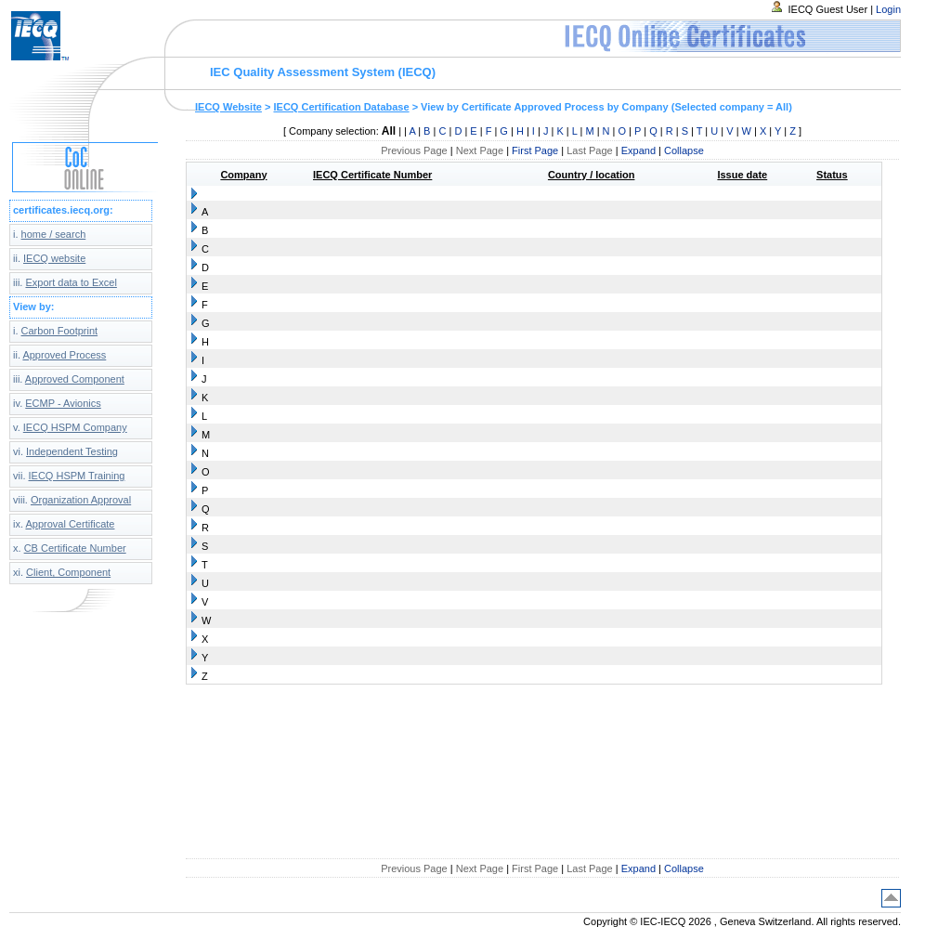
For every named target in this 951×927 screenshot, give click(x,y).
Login (888, 9)
